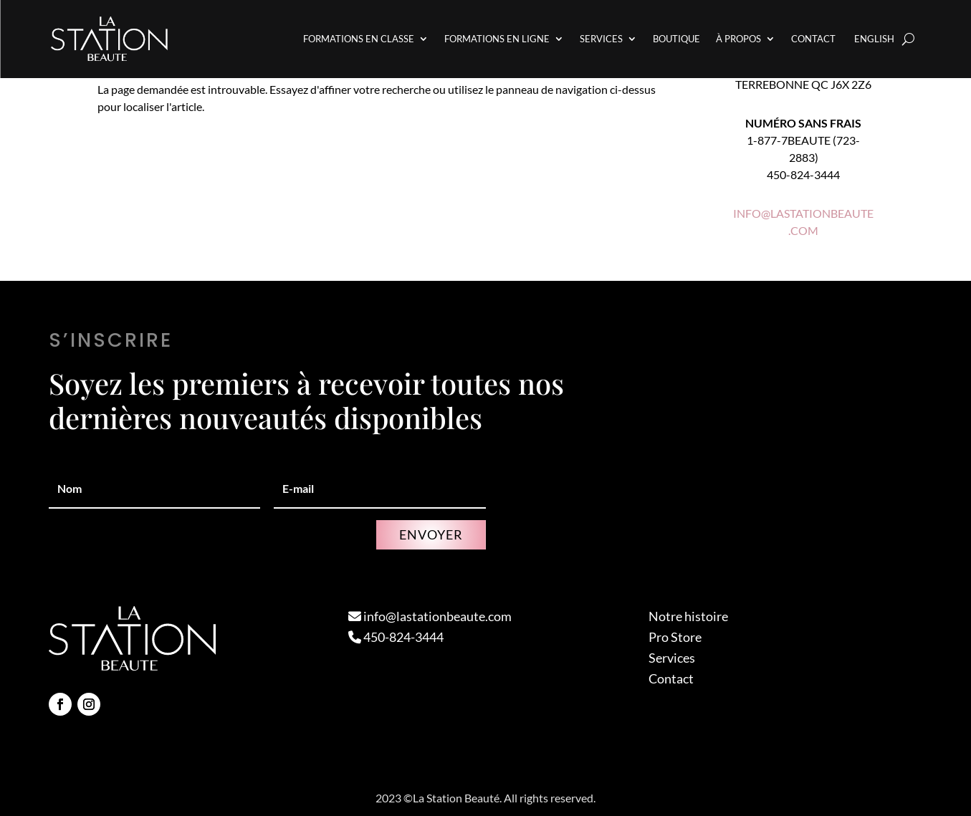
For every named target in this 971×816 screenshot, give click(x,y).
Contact (813, 38)
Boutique (676, 38)
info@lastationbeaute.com (430, 616)
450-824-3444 (396, 637)
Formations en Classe (358, 38)
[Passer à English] (872, 39)
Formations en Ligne (497, 38)
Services (601, 38)
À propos (738, 38)
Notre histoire (688, 616)
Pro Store (675, 637)
